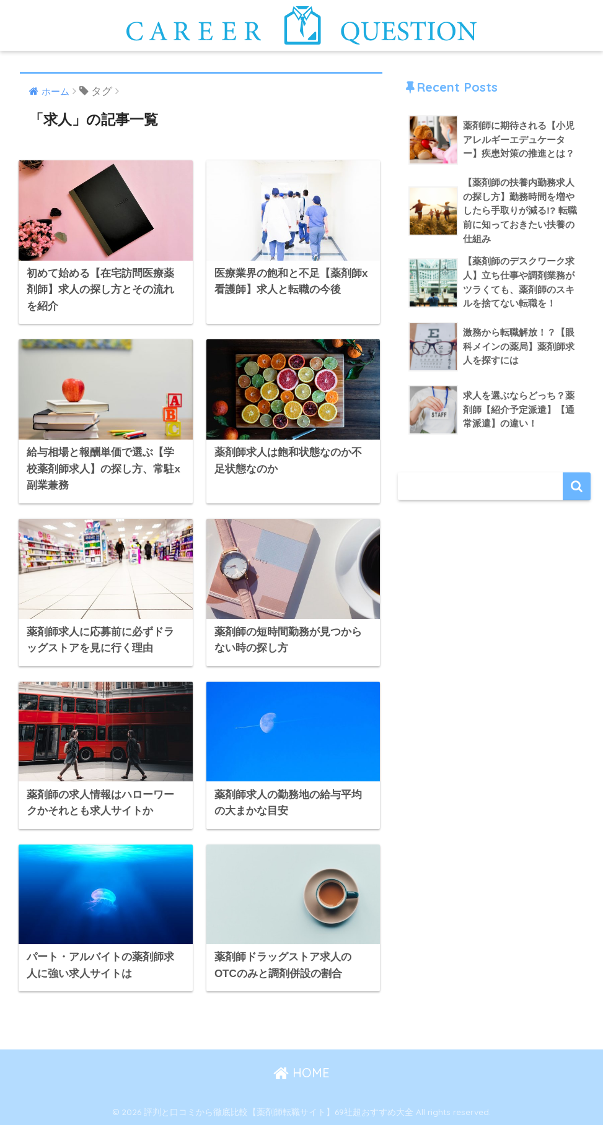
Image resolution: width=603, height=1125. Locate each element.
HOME (301, 1072)
